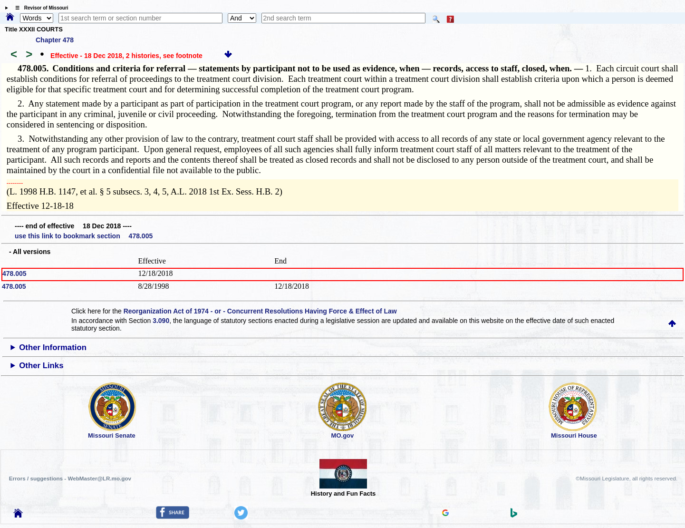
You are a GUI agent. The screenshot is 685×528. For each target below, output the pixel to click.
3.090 (161, 320)
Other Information (53, 347)
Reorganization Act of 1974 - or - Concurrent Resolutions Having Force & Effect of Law (260, 311)
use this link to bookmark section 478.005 (84, 236)
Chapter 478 (55, 40)
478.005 (14, 273)
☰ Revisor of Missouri (39, 7)
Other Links (41, 365)
